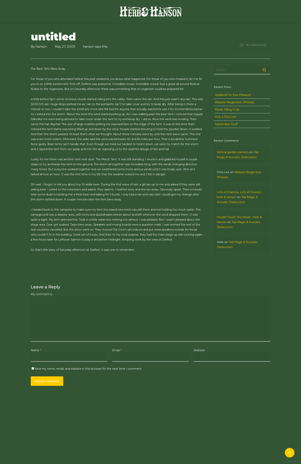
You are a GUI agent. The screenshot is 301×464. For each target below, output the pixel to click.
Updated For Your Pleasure (233, 95)
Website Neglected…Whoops (234, 102)
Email (116, 350)
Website (199, 350)
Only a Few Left (225, 117)
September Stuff (226, 124)
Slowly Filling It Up (227, 109)
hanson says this (95, 46)
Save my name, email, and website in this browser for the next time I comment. (88, 368)
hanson (41, 46)
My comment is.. (42, 294)
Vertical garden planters (232, 152)
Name (36, 350)
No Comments (252, 45)
